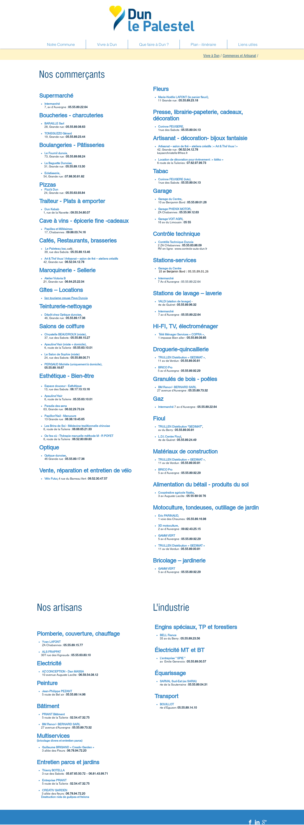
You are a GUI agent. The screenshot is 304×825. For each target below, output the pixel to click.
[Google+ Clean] (264, 822)
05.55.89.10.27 (80, 337)
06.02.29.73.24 (74, 409)
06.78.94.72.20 (76, 750)
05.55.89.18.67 (54, 367)
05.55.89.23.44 (75, 136)
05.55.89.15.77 (73, 645)
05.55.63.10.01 (83, 347)
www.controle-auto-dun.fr (191, 248)
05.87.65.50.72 (76, 773)
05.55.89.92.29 (190, 370)
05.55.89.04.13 (191, 130)
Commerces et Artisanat (239, 55)
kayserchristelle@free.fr (172, 153)
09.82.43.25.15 (191, 529)
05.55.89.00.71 (80, 357)
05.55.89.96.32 (186, 304)
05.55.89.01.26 (197, 202)
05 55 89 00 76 (196, 496)
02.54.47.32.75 (80, 717)
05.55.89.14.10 (187, 707)
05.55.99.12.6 (188, 212)
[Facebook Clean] (250, 822)
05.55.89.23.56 (190, 638)
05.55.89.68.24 (75, 156)
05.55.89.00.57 (196, 661)
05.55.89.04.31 (198, 684)
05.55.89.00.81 (190, 360)
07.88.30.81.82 (74, 176)
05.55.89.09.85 (196, 337)
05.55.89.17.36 (75, 318)
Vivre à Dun (211, 55)
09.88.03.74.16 (76, 232)
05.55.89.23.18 (188, 100)
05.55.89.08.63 (75, 127)
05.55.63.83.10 (81, 655)
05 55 (188, 222)
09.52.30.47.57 (97, 478)
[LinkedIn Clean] (257, 822)
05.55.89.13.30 (75, 166)
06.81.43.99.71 (98, 773)
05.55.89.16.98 (196, 519)
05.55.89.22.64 (78, 107)
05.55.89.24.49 (186, 440)
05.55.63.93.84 (75, 193)
